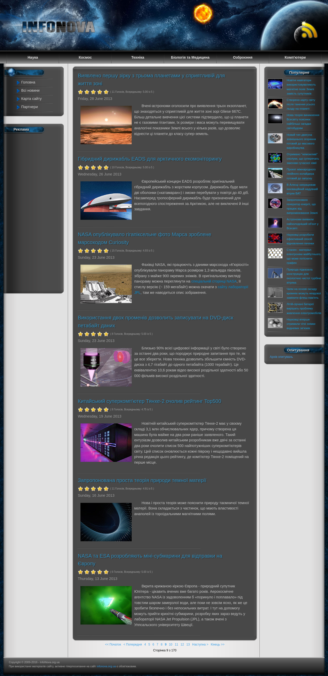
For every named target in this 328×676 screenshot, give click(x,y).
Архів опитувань (281, 357)
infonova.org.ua (106, 666)
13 (188, 644)
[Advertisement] (36, 212)
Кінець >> (217, 644)
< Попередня (133, 644)
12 (182, 644)
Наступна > (200, 644)
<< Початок (113, 644)
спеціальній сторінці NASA (214, 281)
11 (176, 644)
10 (170, 644)
